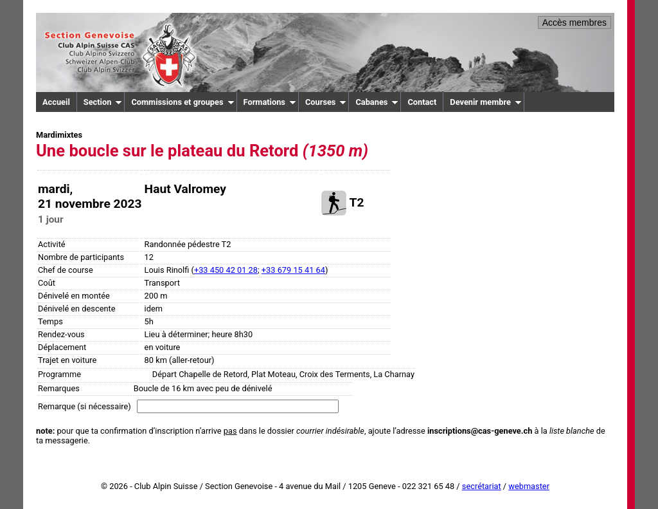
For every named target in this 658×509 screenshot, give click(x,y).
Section (103, 102)
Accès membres (574, 22)
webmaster (528, 486)
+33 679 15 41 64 (293, 270)
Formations (270, 102)
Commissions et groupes (182, 102)
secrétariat (481, 486)
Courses (326, 102)
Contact (421, 102)
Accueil (56, 102)
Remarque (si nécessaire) (84, 406)
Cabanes (376, 102)
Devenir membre (486, 102)
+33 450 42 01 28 (226, 270)
